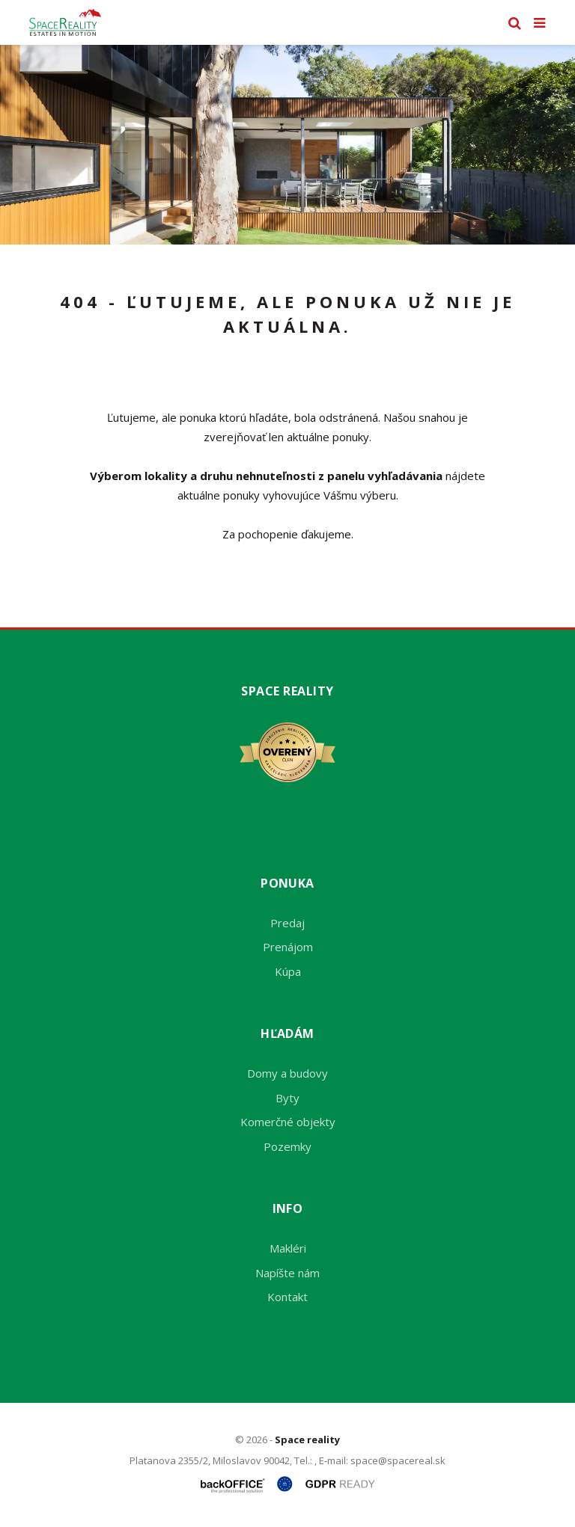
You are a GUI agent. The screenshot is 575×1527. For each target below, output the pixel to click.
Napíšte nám (287, 1272)
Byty (287, 1097)
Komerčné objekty (287, 1121)
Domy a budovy (287, 1073)
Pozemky (287, 1146)
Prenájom (288, 946)
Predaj (287, 922)
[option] (287, 145)
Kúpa (288, 971)
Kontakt (287, 1296)
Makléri (288, 1248)
